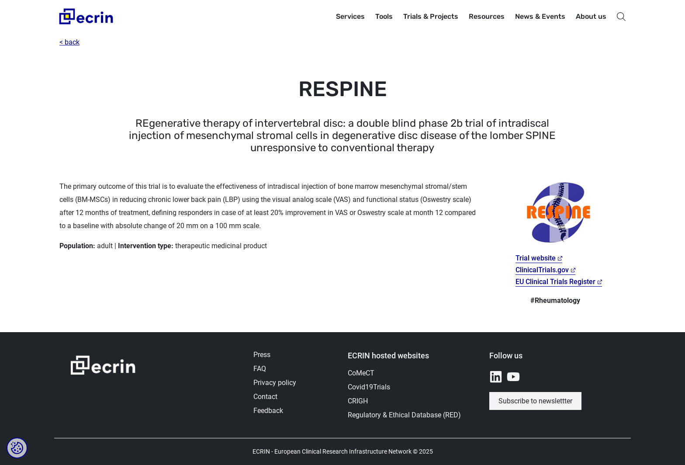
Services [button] (350, 16)
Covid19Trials (369, 387)
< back (69, 42)
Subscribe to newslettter (535, 401)
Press (261, 354)
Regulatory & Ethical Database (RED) (404, 415)
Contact (265, 396)
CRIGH (358, 401)
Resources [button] (487, 16)
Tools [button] (384, 16)
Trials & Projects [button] (430, 16)
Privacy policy (274, 382)
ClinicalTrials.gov (542, 270)
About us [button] (591, 16)
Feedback (268, 410)
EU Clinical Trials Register (555, 282)
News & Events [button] (540, 16)
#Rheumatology (555, 300)
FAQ (259, 368)
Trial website (535, 258)
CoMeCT (361, 373)
